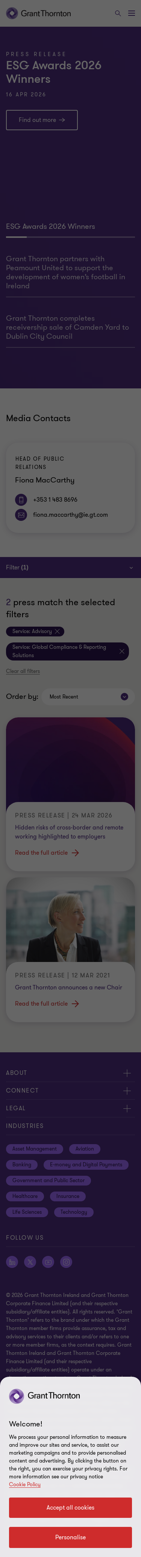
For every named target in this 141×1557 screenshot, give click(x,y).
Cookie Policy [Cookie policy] (25, 1484)
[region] (70, 1467)
